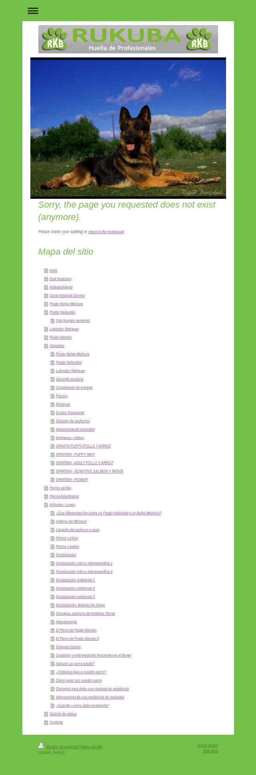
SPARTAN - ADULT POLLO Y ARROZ (84, 462)
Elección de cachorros (73, 421)
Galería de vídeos (63, 713)
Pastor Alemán (61, 337)
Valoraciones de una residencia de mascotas (90, 697)
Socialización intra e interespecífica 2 (84, 571)
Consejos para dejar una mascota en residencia (92, 688)
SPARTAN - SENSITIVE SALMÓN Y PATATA (89, 471)
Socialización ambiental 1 (75, 580)
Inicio (54, 270)
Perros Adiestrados (64, 496)
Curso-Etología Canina (67, 295)
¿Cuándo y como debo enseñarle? (82, 705)
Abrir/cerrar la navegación (128, 10)
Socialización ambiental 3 (75, 596)
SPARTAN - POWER (71, 479)
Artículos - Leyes (62, 504)
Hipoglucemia (66, 621)
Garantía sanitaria (69, 379)
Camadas (57, 345)
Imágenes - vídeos (70, 437)
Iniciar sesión (208, 745)
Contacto (56, 722)
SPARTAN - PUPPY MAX (75, 454)
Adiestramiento (61, 287)
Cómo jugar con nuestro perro (79, 680)
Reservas (63, 404)
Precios (61, 395)
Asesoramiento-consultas (75, 429)
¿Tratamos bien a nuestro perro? (81, 672)
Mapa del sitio (92, 747)
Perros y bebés (67, 546)
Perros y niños (67, 538)
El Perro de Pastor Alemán (76, 630)
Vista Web (210, 751)
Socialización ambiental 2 (75, 588)
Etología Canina (68, 646)
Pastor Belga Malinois (66, 303)
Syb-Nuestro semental (73, 320)
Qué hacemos (60, 278)
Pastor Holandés (62, 312)
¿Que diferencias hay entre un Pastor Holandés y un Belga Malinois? (108, 513)
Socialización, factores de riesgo (80, 605)
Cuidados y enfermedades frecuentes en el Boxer (93, 655)
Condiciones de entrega (74, 387)
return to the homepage (106, 231)
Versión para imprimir (59, 747)
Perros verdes (60, 488)
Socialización (66, 554)
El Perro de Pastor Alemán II (77, 638)
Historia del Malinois (71, 521)
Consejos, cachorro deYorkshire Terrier (85, 613)
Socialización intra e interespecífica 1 (84, 563)
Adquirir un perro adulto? (75, 663)
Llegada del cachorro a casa (77, 529)
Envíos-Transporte (70, 412)
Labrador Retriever (64, 329)
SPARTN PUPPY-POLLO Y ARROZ (83, 446)
